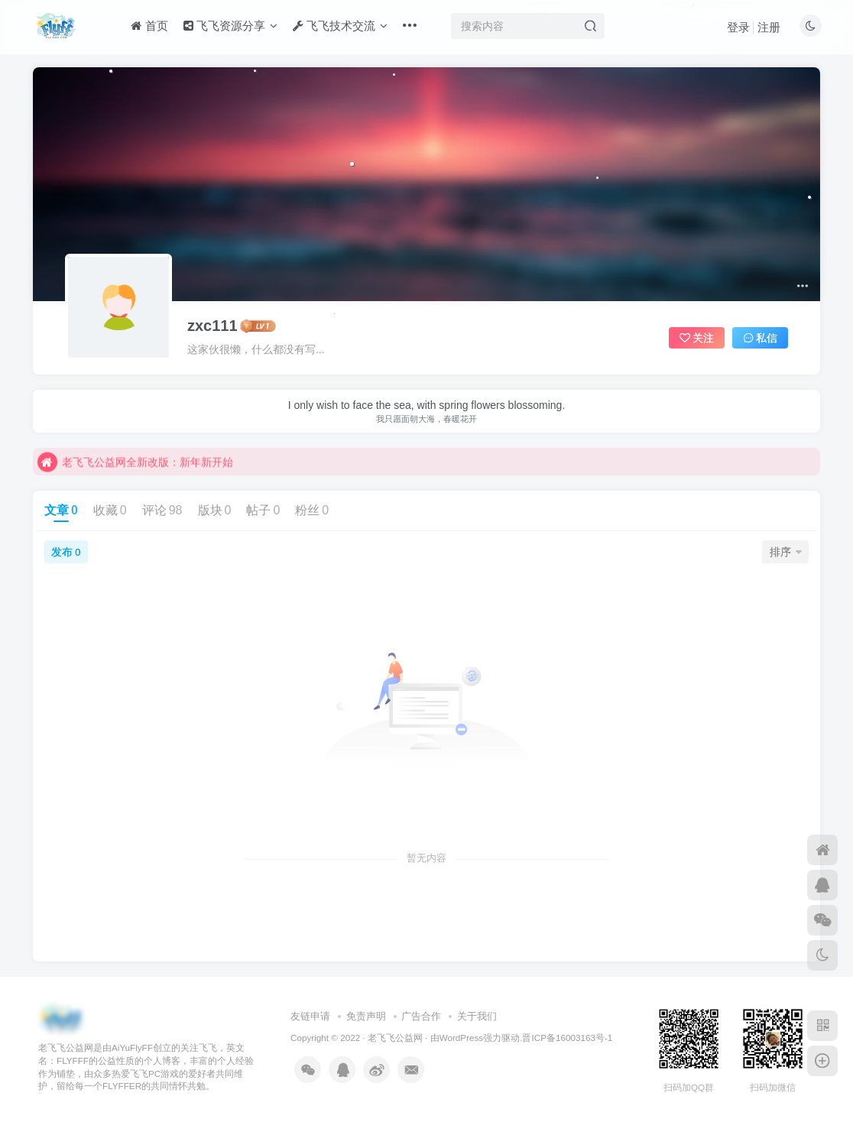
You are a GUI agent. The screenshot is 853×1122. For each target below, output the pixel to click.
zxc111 (212, 325)
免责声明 (366, 1016)
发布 (65, 552)
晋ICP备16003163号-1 (567, 1038)
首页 (149, 25)
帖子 (263, 510)
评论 (162, 510)
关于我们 (477, 1016)
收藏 (110, 510)
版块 (215, 510)
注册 (768, 27)
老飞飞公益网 (395, 1038)
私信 (760, 338)
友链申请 (310, 1016)
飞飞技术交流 (340, 25)
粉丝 (312, 510)
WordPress (461, 1038)
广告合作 (421, 1016)
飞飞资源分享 (230, 25)
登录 (738, 27)
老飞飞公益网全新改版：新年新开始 (135, 473)
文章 (61, 510)
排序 (786, 552)
